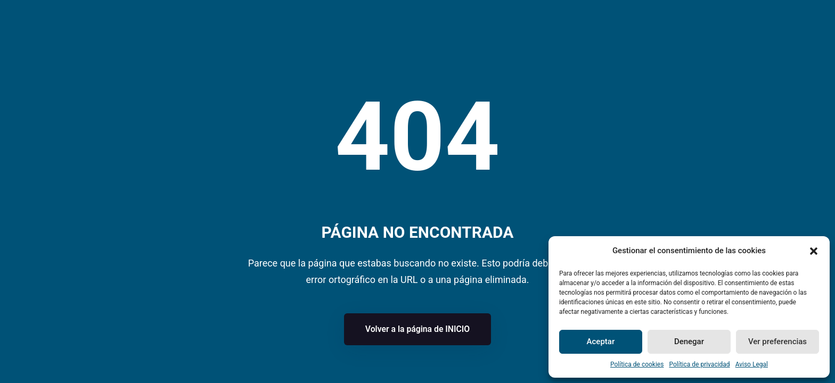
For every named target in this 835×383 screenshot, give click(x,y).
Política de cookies (637, 364)
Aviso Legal (751, 364)
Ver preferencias (777, 341)
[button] (813, 251)
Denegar (689, 341)
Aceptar (601, 341)
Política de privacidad (699, 364)
